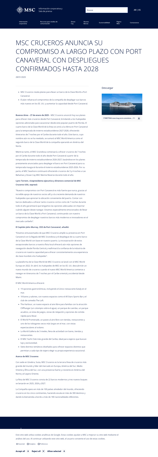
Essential (21, 444)
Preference (44, 444)
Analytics (32, 444)
